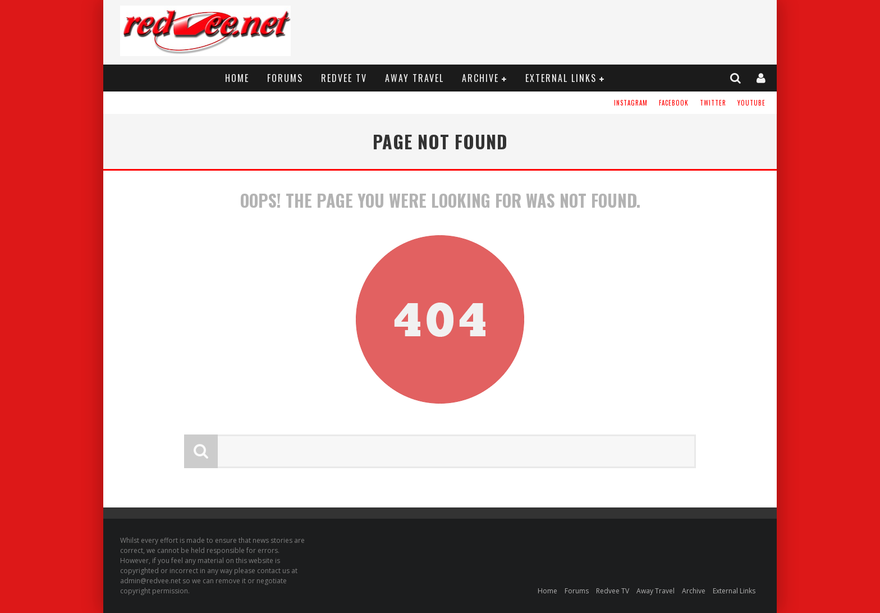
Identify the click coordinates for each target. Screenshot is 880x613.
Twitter (713, 102)
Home (237, 78)
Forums (285, 78)
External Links (561, 78)
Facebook (674, 102)
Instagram (631, 102)
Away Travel (414, 78)
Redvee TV (344, 78)
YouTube (751, 102)
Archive (480, 78)
